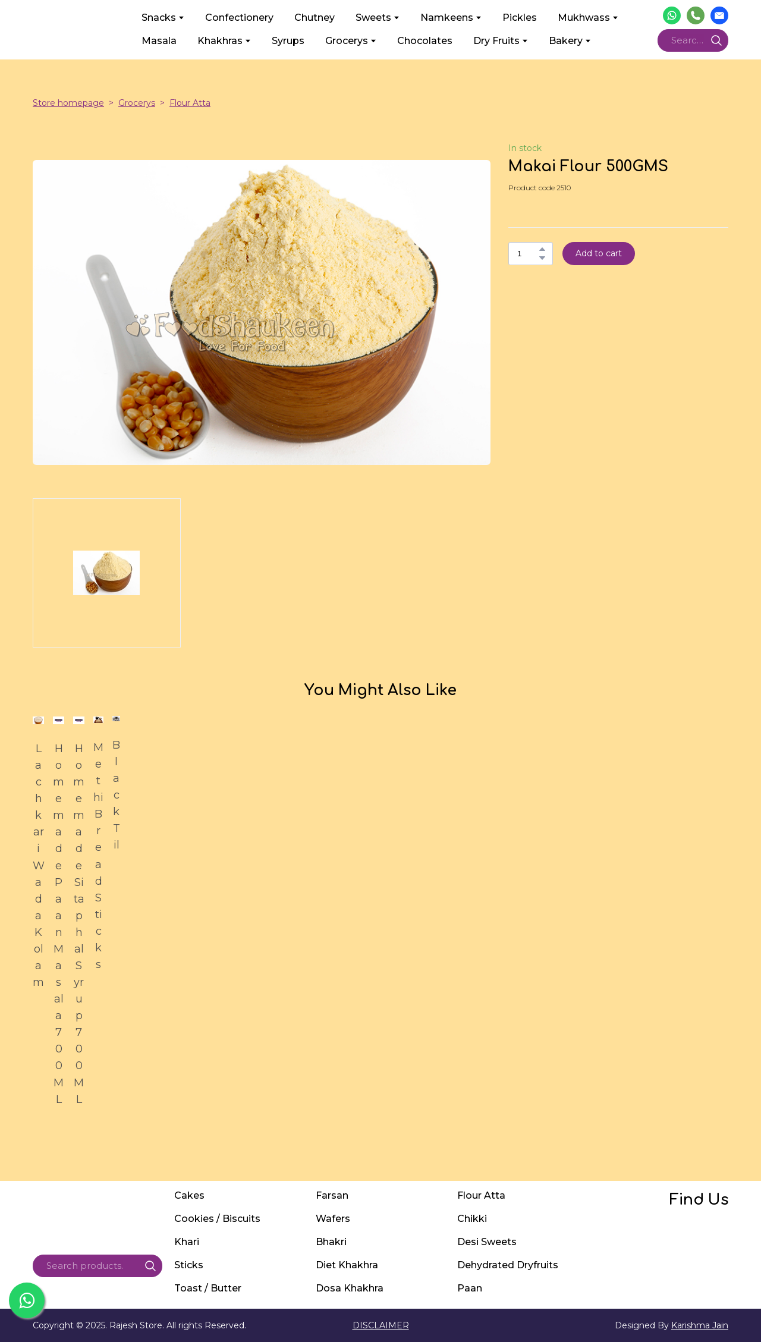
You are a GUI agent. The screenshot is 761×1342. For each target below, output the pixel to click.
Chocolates (424, 40)
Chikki (472, 1218)
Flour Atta (189, 103)
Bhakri (331, 1241)
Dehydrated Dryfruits (507, 1265)
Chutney (314, 17)
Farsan (332, 1195)
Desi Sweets (487, 1241)
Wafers (333, 1218)
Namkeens (446, 17)
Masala (159, 40)
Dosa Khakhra (349, 1288)
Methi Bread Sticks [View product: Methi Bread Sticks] (98, 856)
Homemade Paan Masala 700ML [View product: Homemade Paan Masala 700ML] (58, 924)
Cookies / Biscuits (217, 1218)
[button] (672, 15)
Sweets (373, 17)
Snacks (158, 17)
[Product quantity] (527, 253)
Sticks (188, 1265)
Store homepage (68, 103)
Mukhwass (584, 17)
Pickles (519, 17)
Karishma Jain (699, 1325)
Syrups (288, 40)
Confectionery (239, 17)
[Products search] (693, 40)
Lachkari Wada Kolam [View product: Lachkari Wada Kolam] (38, 865)
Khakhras (220, 40)
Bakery (566, 40)
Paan (469, 1288)
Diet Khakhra (347, 1265)
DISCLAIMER (381, 1325)
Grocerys (346, 40)
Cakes (189, 1195)
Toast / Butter (207, 1288)
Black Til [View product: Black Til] (116, 794)
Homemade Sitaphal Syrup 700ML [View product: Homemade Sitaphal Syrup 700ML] (78, 924)
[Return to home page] (78, 29)
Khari (186, 1241)
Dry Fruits (496, 40)
